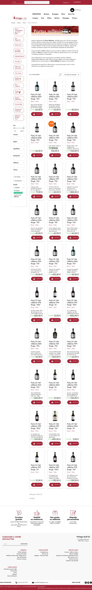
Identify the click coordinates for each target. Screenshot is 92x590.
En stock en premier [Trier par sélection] (72, 74)
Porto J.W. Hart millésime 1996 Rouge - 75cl (36, 261)
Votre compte (12, 567)
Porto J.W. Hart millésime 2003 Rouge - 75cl (54, 220)
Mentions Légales (73, 554)
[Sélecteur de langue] (66, 3)
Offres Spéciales (22, 552)
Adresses (14, 574)
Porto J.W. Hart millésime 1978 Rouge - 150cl (36, 302)
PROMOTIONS (19, 57)
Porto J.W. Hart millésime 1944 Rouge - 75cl (36, 385)
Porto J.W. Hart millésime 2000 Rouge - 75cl (36, 343)
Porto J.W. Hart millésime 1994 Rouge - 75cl (54, 138)
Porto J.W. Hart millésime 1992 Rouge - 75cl (72, 138)
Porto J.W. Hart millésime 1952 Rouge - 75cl (54, 261)
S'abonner (24, 544)
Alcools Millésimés (18, 98)
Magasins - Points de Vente (41, 555)
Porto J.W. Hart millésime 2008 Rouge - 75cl (36, 138)
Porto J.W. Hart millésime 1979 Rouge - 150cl (72, 302)
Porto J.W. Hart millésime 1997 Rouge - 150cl (54, 467)
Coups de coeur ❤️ (18, 92)
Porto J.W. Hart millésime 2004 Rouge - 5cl (72, 426)
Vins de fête (18, 104)
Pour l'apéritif (17, 85)
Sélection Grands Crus (17, 117)
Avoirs (15, 572)
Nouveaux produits (21, 554)
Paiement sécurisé (73, 559)
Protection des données (72, 561)
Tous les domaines (21, 557)
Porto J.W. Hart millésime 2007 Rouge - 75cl (72, 96)
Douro (32, 101)
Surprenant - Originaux (18, 110)
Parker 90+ (18, 45)
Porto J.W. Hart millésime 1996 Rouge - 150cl (72, 385)
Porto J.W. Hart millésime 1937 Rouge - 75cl (54, 343)
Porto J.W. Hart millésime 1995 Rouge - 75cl (72, 220)
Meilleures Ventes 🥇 (18, 79)
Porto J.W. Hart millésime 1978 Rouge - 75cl (72, 467)
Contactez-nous (44, 552)
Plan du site (45, 554)
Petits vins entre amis (18, 67)
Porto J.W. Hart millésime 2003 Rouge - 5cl (54, 385)
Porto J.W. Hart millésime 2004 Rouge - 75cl (36, 220)
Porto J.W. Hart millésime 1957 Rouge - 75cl (54, 426)
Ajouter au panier (38, 114)
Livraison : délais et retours (71, 552)
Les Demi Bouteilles (18, 51)
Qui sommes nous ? (73, 557)
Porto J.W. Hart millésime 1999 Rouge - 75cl (72, 343)
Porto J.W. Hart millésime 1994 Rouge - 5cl (54, 302)
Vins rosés (18, 73)
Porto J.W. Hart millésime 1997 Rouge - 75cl (54, 179)
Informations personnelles (10, 569)
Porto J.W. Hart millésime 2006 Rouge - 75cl (72, 261)
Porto (37, 101)
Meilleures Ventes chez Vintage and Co (16, 555)
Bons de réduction (12, 576)
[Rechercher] (36, 2)
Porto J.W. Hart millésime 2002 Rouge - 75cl (54, 96)
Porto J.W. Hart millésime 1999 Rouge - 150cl (36, 426)
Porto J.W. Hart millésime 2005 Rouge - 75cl (36, 96)
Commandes (13, 571)
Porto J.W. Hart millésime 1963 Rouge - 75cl (72, 179)
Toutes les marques (21, 559)
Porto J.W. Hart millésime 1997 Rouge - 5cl (36, 467)
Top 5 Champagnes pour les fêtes (19, 31)
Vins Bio (17, 62)
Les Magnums (18, 39)
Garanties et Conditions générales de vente (67, 555)
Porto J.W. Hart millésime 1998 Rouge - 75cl (36, 179)
